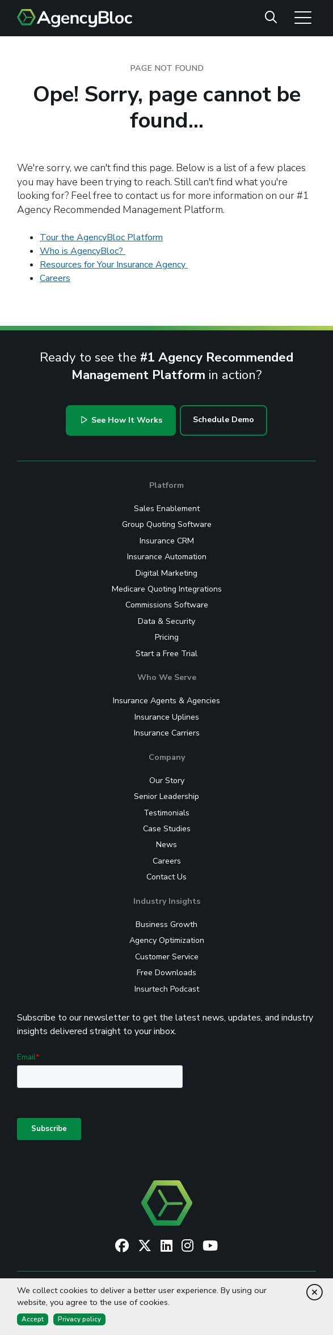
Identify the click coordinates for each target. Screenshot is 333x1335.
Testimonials (166, 812)
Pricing (167, 637)
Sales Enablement (167, 508)
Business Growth (166, 924)
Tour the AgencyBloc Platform (101, 237)
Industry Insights (166, 901)
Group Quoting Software (167, 524)
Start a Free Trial (166, 653)
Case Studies (167, 828)
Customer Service (167, 956)
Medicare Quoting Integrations (167, 589)
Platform (166, 485)
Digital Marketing (166, 573)
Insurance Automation (166, 556)
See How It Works (122, 420)
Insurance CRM (167, 540)
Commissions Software (166, 605)
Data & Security (166, 621)
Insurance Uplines (166, 717)
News (166, 844)
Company (167, 757)
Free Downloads (166, 972)
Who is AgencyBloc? (82, 251)
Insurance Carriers (167, 733)
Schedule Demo (223, 419)
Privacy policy (79, 1319)
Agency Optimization (166, 940)
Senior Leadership (166, 796)
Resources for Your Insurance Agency (114, 264)
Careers (55, 278)
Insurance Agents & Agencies (166, 700)
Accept (33, 1319)
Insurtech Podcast (166, 989)
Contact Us (166, 876)
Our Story (166, 780)
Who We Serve (166, 677)
